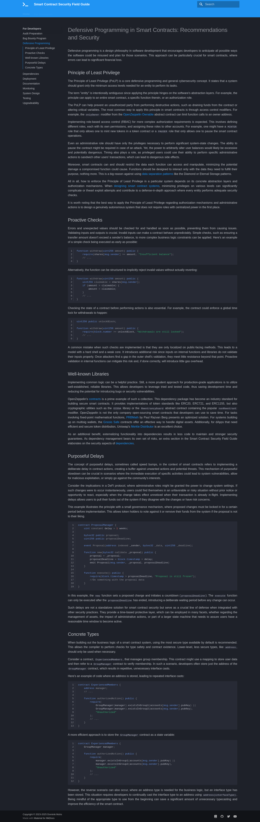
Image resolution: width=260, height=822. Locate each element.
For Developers (43, 13)
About (95, 13)
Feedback (82, 13)
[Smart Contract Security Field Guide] (25, 4)
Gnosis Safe (111, 421)
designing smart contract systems (136, 185)
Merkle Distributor (142, 426)
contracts (95, 398)
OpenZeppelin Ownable (138, 114)
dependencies (125, 443)
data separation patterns (157, 173)
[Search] (218, 4)
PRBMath (132, 417)
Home (26, 13)
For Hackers (64, 13)
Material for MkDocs (44, 818)
